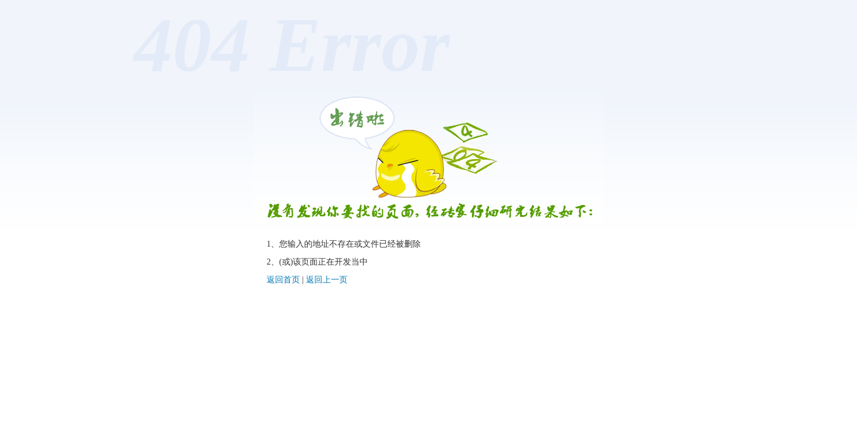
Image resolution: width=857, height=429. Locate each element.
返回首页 (283, 279)
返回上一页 (327, 279)
